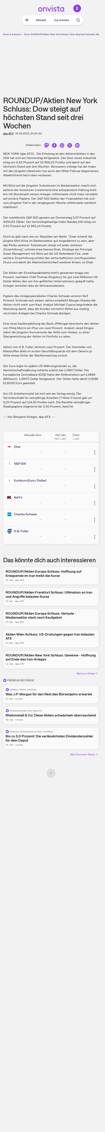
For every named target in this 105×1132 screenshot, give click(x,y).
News (27, 34)
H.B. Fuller (21, 531)
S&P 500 (20, 464)
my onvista (61, 20)
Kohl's (18, 497)
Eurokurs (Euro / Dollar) (30, 480)
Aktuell (41, 20)
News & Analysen (12, 34)
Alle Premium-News (84, 754)
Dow (17, 447)
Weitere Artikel (87, 673)
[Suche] (78, 20)
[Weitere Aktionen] (94, 452)
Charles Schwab (25, 514)
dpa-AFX (8, 133)
